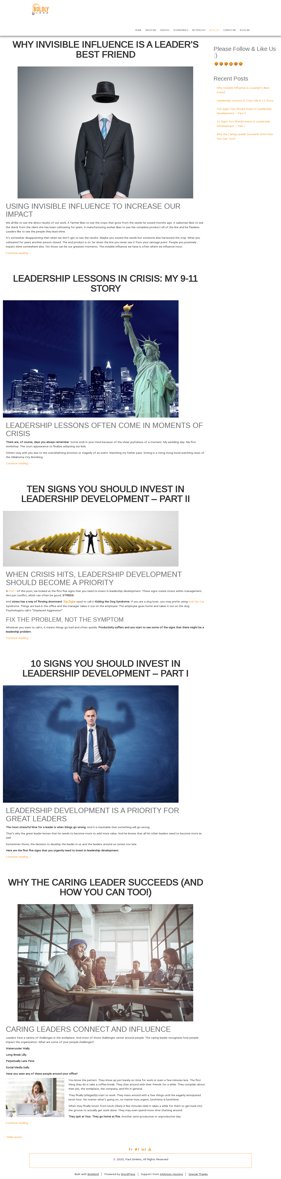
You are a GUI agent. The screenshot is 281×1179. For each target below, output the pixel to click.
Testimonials (180, 30)
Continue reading (19, 253)
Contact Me (229, 30)
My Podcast (198, 30)
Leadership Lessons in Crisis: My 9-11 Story (105, 283)
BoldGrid (93, 1174)
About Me (150, 30)
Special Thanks (198, 1174)
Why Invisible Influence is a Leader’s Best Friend (105, 49)
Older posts (12, 1137)
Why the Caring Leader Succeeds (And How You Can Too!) (105, 887)
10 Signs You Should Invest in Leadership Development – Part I (105, 669)
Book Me (245, 30)
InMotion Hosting (171, 1174)
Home (138, 30)
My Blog (214, 30)
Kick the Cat (196, 601)
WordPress (128, 1174)
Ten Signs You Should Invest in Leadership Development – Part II (105, 494)
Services (165, 30)
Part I (12, 591)
